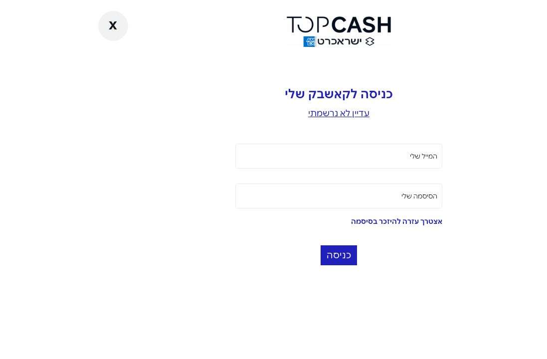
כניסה (273, 255)
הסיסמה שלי (354, 196)
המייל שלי (358, 156)
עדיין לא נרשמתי (273, 113)
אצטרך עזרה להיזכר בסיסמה (331, 221)
